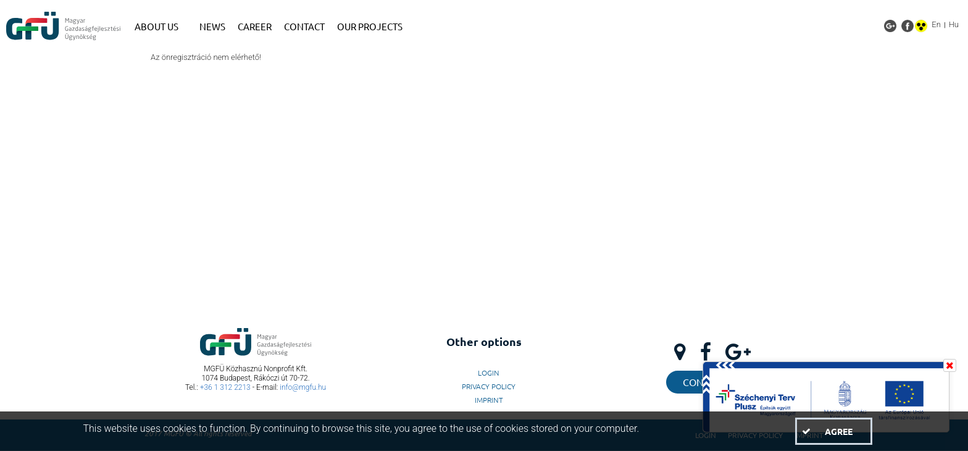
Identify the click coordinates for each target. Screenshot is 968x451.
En (936, 24)
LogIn (488, 372)
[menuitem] (160, 26)
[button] (833, 431)
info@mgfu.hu (303, 387)
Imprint (489, 400)
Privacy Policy (488, 386)
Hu (954, 24)
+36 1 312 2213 (225, 387)
